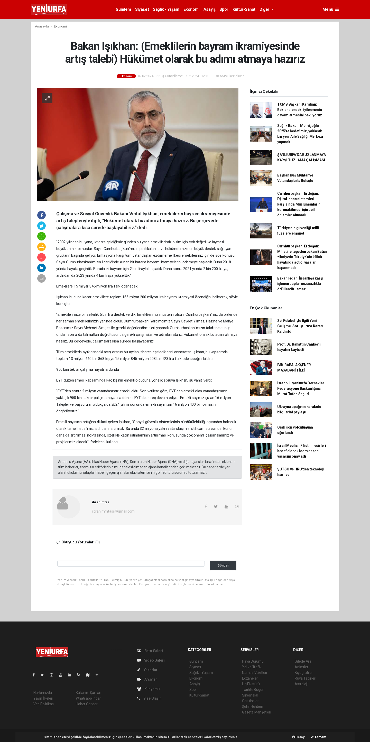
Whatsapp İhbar (88, 698)
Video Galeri (150, 660)
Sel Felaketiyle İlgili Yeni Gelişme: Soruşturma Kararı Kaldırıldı (300, 326)
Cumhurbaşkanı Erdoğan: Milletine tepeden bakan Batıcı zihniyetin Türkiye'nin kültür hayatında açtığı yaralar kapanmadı (302, 257)
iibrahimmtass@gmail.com (113, 511)
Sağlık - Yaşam (166, 9)
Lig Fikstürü (251, 684)
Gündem (123, 9)
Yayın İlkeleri (43, 698)
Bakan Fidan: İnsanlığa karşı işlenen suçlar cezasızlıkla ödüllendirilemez (300, 283)
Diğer (265, 9)
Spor (223, 9)
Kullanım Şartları (88, 693)
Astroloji (301, 684)
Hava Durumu (253, 661)
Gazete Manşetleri (256, 712)
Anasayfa (42, 26)
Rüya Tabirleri (305, 678)
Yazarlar (147, 670)
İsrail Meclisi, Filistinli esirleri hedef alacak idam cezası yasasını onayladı (301, 450)
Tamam (318, 737)
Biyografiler (304, 673)
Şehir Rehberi (252, 706)
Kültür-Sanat (244, 9)
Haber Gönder (87, 704)
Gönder (223, 565)
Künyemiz (149, 689)
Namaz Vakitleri (254, 673)
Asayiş (209, 9)
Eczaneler (250, 678)
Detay (298, 737)
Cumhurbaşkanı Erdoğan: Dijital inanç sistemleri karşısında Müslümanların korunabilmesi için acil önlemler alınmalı (298, 204)
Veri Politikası (43, 704)
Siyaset (142, 9)
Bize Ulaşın (149, 698)
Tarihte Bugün (253, 690)
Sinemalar (250, 695)
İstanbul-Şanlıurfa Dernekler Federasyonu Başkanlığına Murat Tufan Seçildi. (300, 388)
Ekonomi (191, 9)
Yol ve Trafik (252, 667)
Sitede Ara (303, 661)
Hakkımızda (42, 693)
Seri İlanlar (250, 701)
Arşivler (147, 679)
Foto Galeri (150, 651)
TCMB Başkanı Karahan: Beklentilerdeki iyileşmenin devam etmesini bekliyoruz (299, 109)
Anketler (301, 667)
